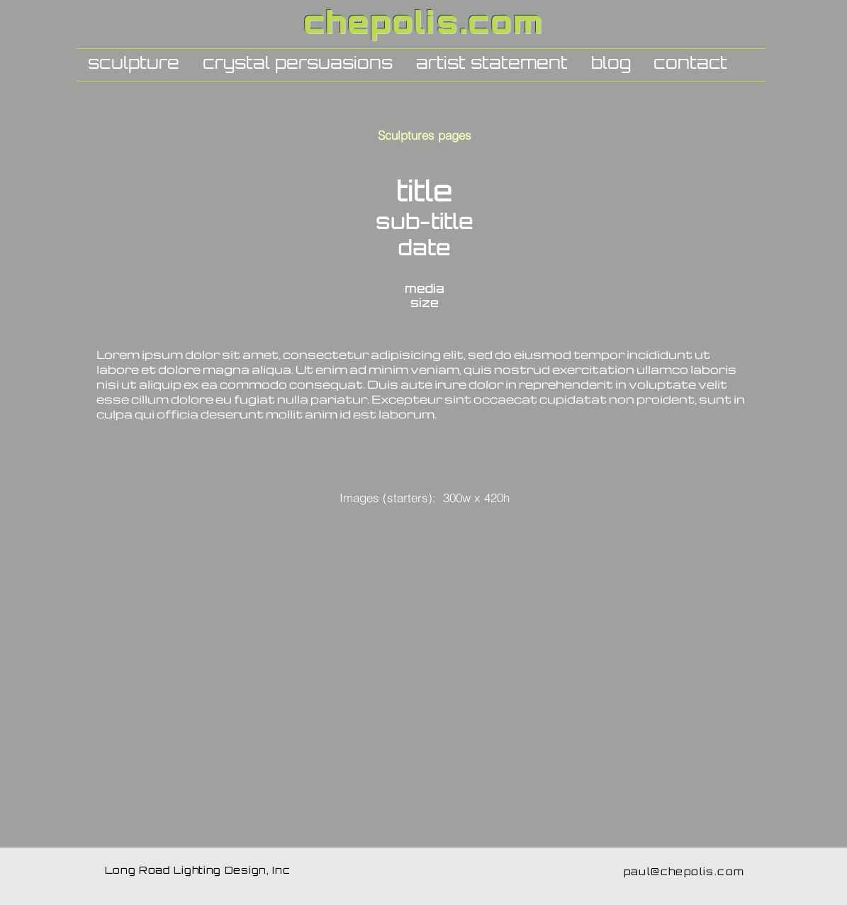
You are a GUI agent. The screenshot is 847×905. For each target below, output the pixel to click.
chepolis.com (424, 26)
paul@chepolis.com (684, 872)
